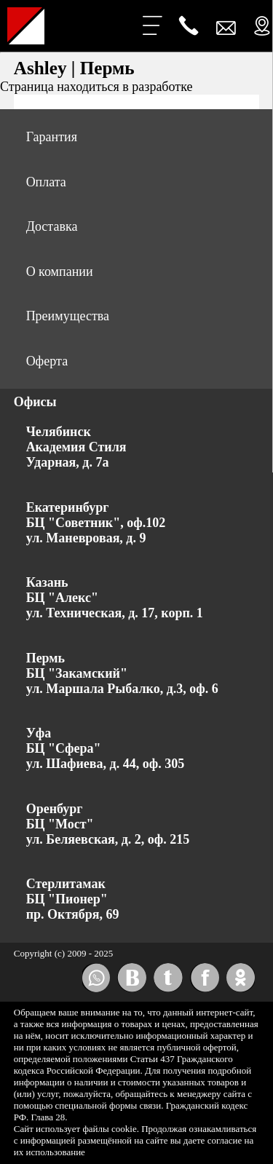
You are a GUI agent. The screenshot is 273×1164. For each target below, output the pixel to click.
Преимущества (67, 316)
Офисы (35, 402)
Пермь (46, 658)
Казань (47, 582)
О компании (59, 271)
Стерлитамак (66, 883)
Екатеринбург (67, 507)
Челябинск (58, 431)
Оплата (46, 182)
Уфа (39, 733)
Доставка (52, 226)
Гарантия (51, 137)
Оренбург (54, 808)
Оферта (47, 361)
